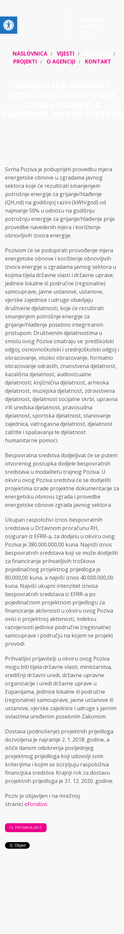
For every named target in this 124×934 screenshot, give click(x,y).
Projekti (25, 61)
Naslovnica (30, 53)
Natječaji (97, 53)
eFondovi (35, 804)
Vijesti (65, 53)
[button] (8, 25)
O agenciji (61, 61)
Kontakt (98, 61)
